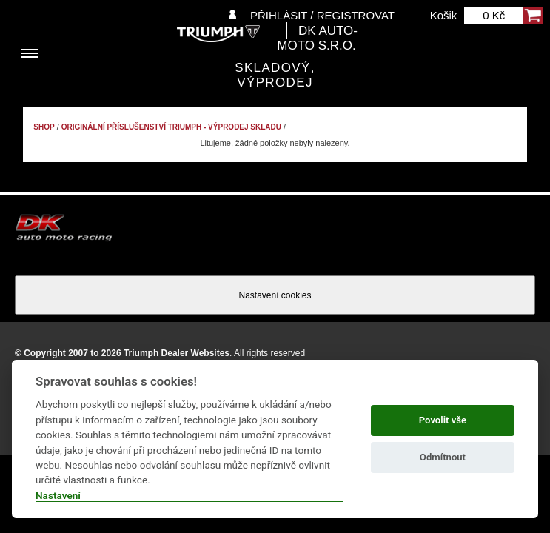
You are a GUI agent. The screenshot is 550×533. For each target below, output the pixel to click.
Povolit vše (442, 420)
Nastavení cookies (274, 295)
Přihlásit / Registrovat (322, 15)
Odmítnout (443, 457)
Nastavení (58, 495)
